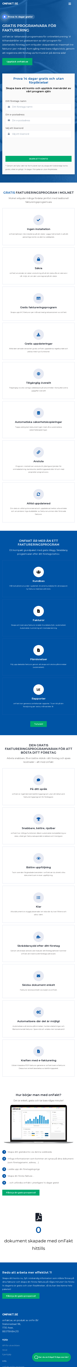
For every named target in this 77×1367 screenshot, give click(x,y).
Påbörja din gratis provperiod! (19, 1192)
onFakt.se (10, 3)
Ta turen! (38, 724)
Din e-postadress (15, 114)
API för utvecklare (11, 1345)
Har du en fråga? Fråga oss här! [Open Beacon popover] (51, 1357)
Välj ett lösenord (14, 128)
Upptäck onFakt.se (17, 61)
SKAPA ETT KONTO (39, 159)
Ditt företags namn (15, 101)
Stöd (4, 1349)
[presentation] (28, 147)
